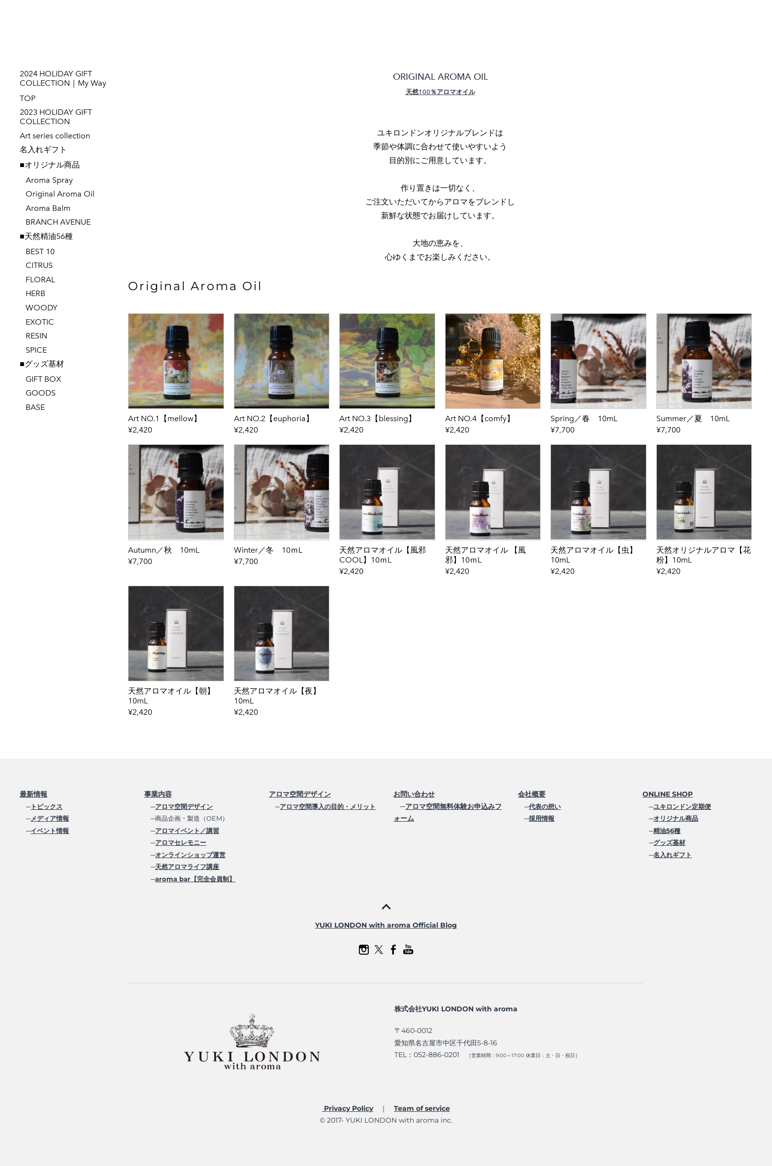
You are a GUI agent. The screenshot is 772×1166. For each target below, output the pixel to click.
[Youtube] (408, 950)
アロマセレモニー (180, 842)
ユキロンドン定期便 (682, 806)
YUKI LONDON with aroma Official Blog (386, 925)
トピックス (47, 806)
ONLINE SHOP (668, 794)
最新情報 (33, 794)
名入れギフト (672, 855)
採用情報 (541, 818)
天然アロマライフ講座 (187, 866)
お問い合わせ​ (414, 794)
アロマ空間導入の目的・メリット (328, 806)
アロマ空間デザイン (184, 806)
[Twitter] (379, 950)
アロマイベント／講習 (187, 830)
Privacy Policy (347, 1108)
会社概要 (532, 794)
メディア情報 (50, 818)
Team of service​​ (422, 1108)
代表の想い (545, 806)
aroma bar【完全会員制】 (195, 879)
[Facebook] (393, 950)
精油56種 (666, 830)
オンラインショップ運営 (190, 855)
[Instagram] (364, 950)
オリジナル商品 (675, 818)
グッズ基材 (669, 842)
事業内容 (158, 794)
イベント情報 (50, 830)
